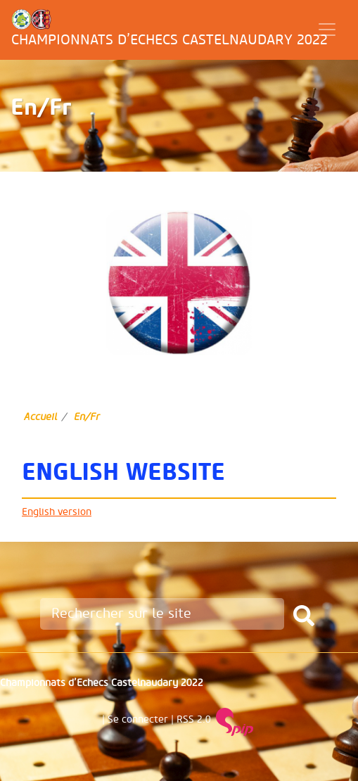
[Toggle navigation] (327, 29)
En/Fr (87, 417)
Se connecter (138, 719)
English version (56, 512)
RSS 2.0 (194, 719)
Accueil (40, 417)
